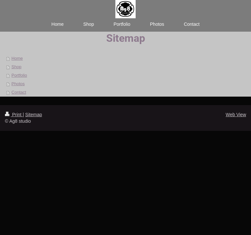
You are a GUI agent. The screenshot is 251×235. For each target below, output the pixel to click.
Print (14, 114)
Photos (18, 83)
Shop (16, 66)
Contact (18, 92)
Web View (236, 114)
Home (17, 58)
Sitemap (33, 114)
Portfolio (19, 75)
